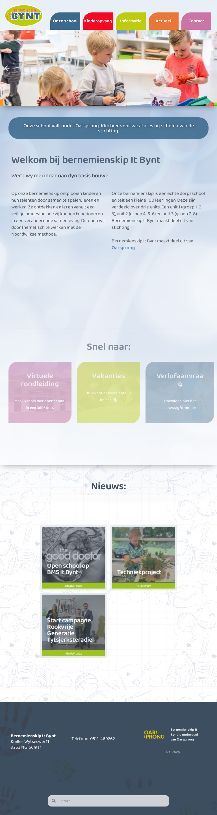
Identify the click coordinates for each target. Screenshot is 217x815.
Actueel (163, 21)
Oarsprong (123, 247)
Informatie (131, 21)
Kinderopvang (98, 21)
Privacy (173, 752)
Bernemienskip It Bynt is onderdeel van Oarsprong (185, 734)
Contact (196, 21)
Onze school (65, 21)
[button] (6, 67)
